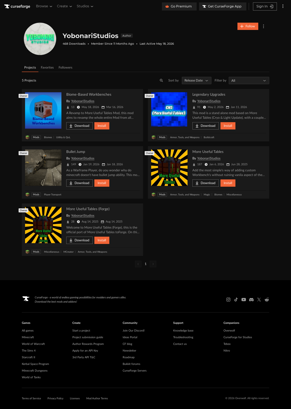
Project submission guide (87, 337)
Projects (30, 67)
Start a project (81, 330)
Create (65, 6)
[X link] (259, 299)
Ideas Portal (130, 337)
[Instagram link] (228, 299)
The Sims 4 (29, 350)
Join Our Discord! (134, 330)
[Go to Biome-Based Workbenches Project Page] (82, 115)
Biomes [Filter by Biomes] (48, 137)
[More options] (283, 6)
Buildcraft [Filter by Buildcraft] (209, 137)
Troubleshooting (183, 337)
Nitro (227, 350)
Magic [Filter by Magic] (207, 194)
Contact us (180, 344)
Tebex (227, 344)
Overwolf (229, 330)
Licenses (75, 398)
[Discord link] (251, 299)
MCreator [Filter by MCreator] (68, 252)
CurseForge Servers (135, 370)
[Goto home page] (17, 6)
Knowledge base (183, 330)
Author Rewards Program (88, 344)
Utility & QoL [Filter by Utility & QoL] (63, 137)
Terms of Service (31, 398)
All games (28, 330)
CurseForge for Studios (238, 337)
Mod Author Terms (97, 398)
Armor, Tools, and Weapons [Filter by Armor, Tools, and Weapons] (184, 137)
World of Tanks (31, 377)
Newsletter (129, 350)
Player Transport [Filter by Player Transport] (52, 194)
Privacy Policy (55, 398)
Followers (65, 67)
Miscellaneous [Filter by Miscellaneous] (234, 194)
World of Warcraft (33, 344)
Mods (36, 137)
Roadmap (129, 357)
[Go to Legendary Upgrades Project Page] (208, 115)
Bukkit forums (131, 364)
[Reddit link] (266, 299)
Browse (44, 6)
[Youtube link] (243, 299)
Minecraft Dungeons (34, 370)
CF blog (127, 344)
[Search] (161, 80)
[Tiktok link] (236, 299)
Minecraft (28, 337)
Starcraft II (28, 357)
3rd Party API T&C (83, 357)
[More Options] (263, 26)
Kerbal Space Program (35, 364)
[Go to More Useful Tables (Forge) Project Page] (82, 229)
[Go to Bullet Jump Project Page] (82, 172)
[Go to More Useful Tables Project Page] (208, 172)
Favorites (47, 67)
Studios (85, 6)
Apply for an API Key (85, 350)
